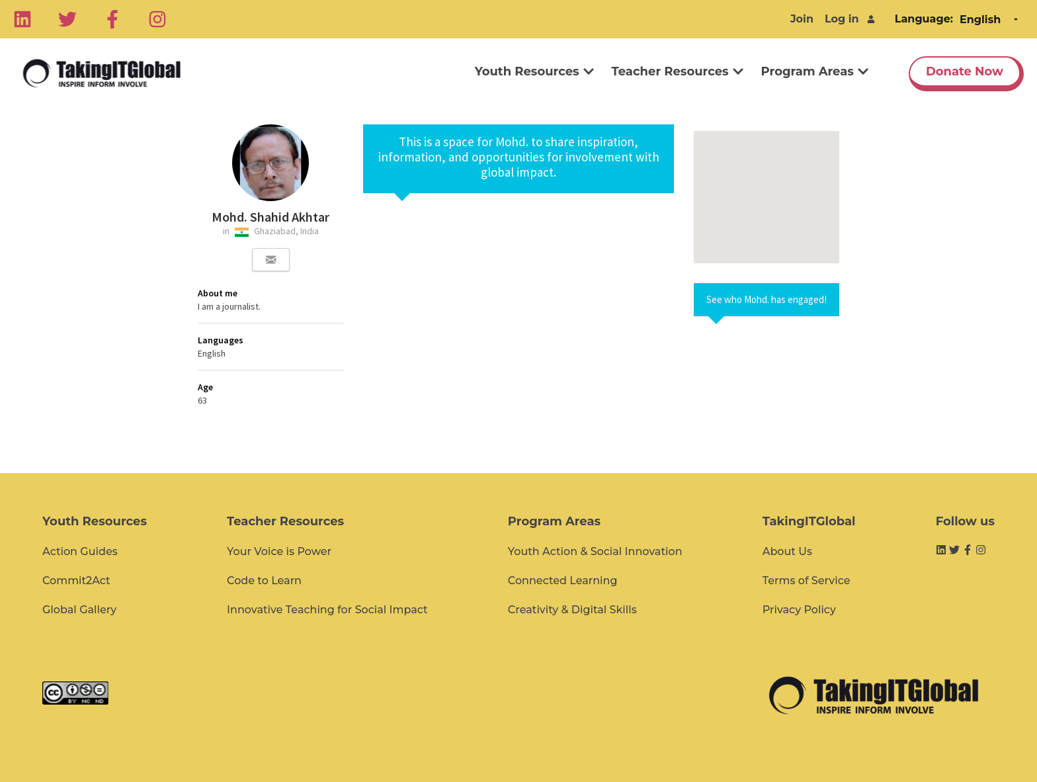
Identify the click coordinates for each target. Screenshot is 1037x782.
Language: (924, 19)
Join (801, 19)
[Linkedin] (22, 19)
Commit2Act (76, 580)
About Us (787, 551)
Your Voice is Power (279, 551)
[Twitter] (67, 19)
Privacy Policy (799, 609)
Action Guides (80, 551)
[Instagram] (157, 19)
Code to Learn (264, 580)
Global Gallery (79, 609)
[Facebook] (112, 19)
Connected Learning (563, 580)
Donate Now (964, 71)
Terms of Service (806, 580)
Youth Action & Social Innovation (595, 551)
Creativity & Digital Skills (572, 609)
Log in (842, 19)
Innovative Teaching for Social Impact (327, 609)
